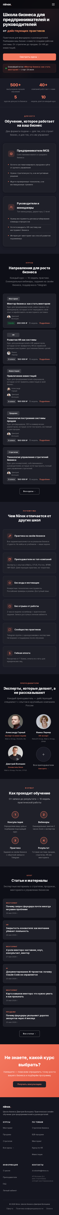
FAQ (4, 1184)
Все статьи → (29, 1033)
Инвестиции (37, 1154)
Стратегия (7, 1141)
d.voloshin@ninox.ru (40, 1171)
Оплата (49, 1209)
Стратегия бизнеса (40, 1128)
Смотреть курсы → (29, 57)
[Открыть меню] (53, 4)
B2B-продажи (38, 1134)
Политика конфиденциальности (29, 1209)
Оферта (9, 1209)
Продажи (7, 1134)
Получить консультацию (29, 1084)
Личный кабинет (10, 1190)
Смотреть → (43, 769)
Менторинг (7, 1128)
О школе (6, 1171)
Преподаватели (10, 1177)
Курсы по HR (37, 1148)
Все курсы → (29, 491)
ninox (7, 4)
